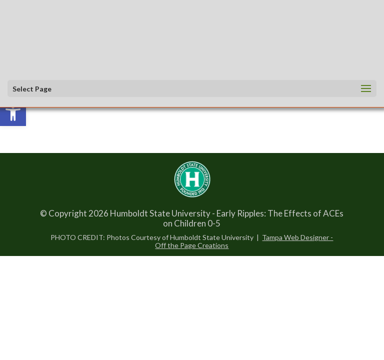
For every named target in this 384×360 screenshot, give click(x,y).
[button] (189, 89)
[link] (13, 113)
